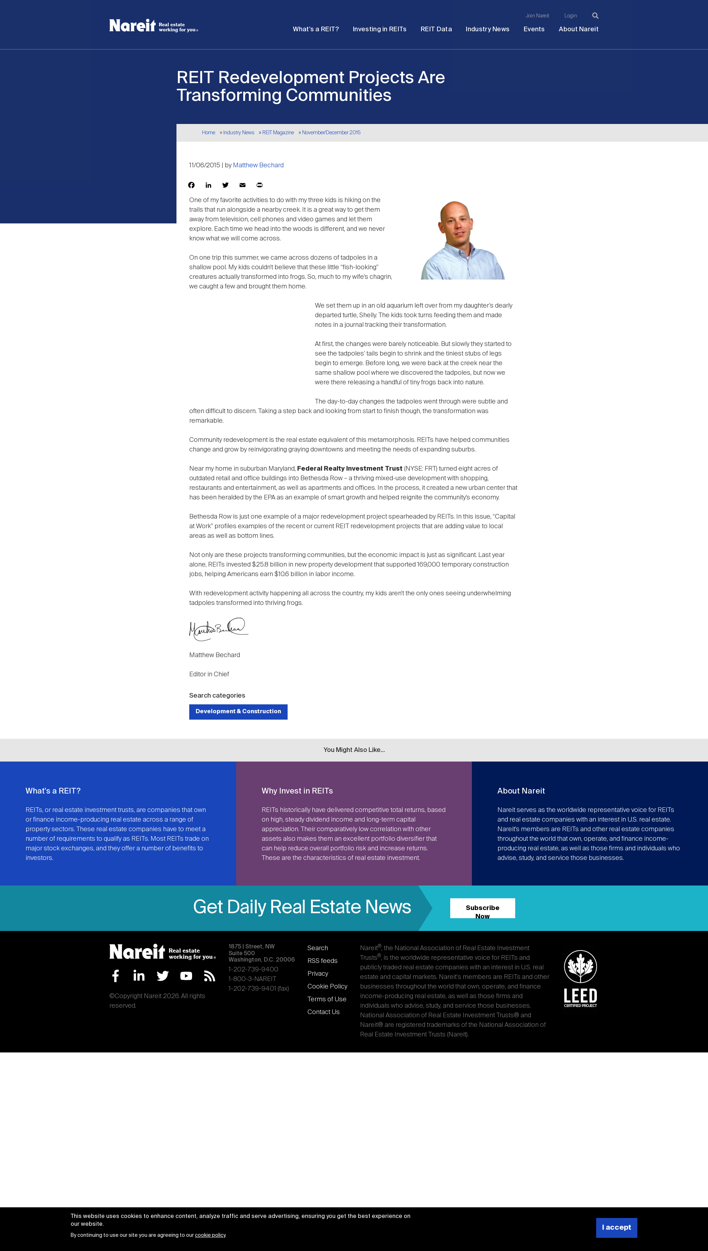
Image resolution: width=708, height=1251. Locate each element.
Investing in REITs (380, 29)
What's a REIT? (316, 29)
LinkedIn (139, 976)
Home (208, 132)
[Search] (595, 15)
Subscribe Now (483, 911)
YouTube (186, 976)
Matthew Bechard (258, 165)
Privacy (317, 974)
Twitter (163, 976)
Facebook (115, 976)
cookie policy (210, 1235)
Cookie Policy (327, 987)
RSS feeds (322, 961)
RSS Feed (209, 976)
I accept (616, 1227)
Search (317, 948)
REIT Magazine (278, 132)
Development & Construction (238, 712)
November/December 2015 (331, 132)
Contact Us (323, 1012)
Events (534, 29)
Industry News (488, 29)
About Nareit (579, 29)
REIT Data (436, 29)
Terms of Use (327, 999)
